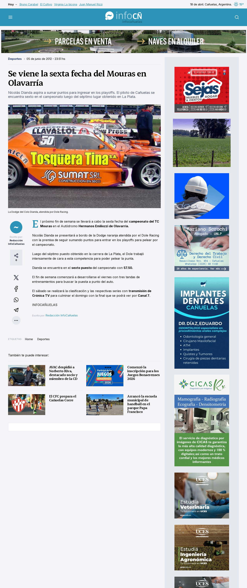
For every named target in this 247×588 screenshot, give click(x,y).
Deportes (15, 59)
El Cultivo (46, 4)
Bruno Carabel (28, 4)
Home (29, 339)
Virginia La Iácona (65, 4)
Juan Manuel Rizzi (91, 4)
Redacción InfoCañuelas (61, 315)
